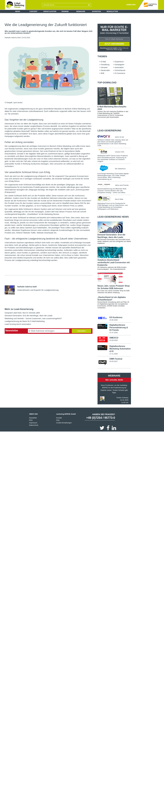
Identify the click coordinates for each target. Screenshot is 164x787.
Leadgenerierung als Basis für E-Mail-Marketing (25, 321)
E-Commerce (120, 73)
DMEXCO (113, 338)
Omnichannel (120, 70)
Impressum (33, 423)
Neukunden (105, 70)
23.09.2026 (113, 340)
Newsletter (112, 11)
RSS (31, 420)
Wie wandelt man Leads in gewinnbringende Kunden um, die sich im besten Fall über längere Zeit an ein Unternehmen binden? (48, 32)
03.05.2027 (113, 361)
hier (121, 49)
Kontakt (59, 418)
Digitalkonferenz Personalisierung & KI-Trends (118, 327)
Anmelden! (81, 331)
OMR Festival (115, 359)
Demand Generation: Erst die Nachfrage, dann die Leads (28, 315)
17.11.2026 (113, 354)
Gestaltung (105, 65)
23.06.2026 (113, 320)
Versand (104, 67)
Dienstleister (49, 11)
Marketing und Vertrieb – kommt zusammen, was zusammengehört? (33, 318)
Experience (119, 62)
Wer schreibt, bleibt (114, 380)
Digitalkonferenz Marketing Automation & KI (120, 348)
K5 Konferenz (115, 317)
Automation (119, 67)
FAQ (57, 420)
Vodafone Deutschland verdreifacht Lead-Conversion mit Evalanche (114, 262)
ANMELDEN (130, 5)
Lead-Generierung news (113, 217)
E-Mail (103, 62)
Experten (96, 11)
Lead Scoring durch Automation (18, 324)
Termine (65, 11)
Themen (102, 56)
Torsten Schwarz (122, 398)
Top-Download (107, 82)
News (17, 11)
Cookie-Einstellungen (64, 423)
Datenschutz (33, 425)
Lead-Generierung (109, 130)
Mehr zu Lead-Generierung (19, 309)
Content (33, 11)
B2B (102, 73)
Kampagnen (119, 65)
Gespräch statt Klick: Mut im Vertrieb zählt (22, 313)
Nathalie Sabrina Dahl (13, 38)
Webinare (80, 11)
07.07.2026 (113, 333)
